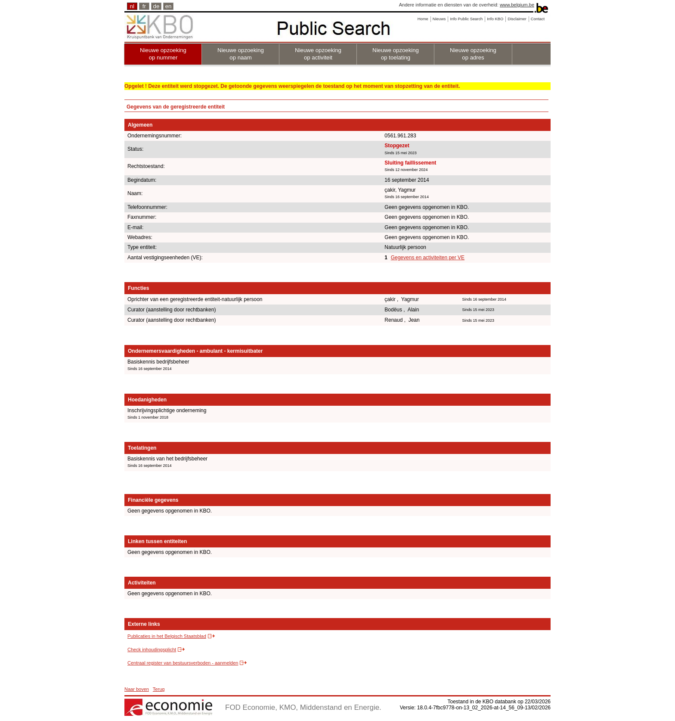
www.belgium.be (517, 4)
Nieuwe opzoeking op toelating (395, 54)
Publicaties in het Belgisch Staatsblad (166, 636)
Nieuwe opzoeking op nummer (163, 54)
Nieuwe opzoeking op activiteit (318, 54)
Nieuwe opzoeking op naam (240, 54)
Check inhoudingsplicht (151, 649)
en (168, 6)
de (156, 6)
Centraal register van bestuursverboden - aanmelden (182, 662)
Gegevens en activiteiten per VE (427, 258)
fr (144, 6)
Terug (159, 689)
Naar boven (136, 689)
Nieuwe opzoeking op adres (473, 54)
